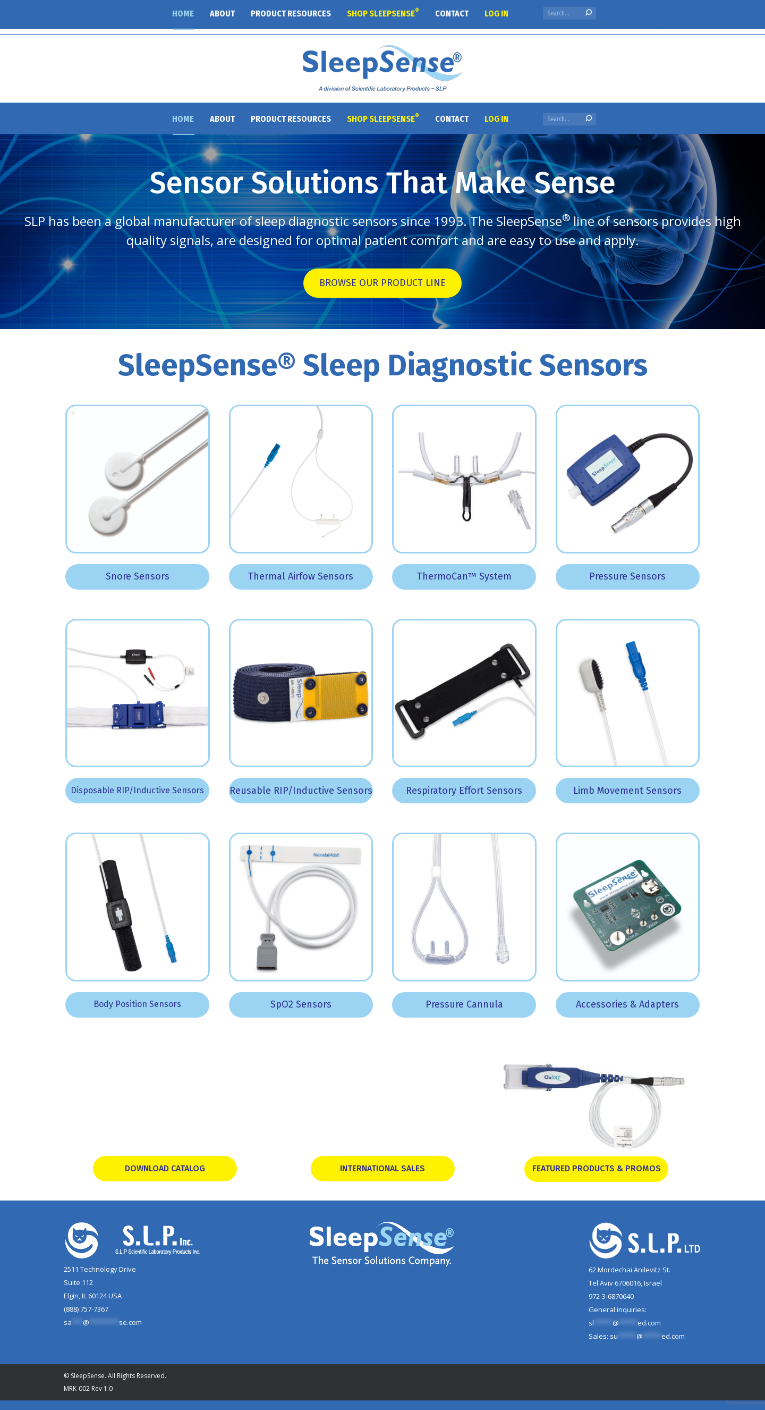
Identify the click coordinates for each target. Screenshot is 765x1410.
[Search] (569, 119)
